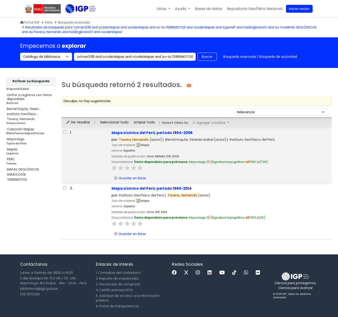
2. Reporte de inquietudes (117, 278)
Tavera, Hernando (21, 119)
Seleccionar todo (114, 122)
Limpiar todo (144, 122)
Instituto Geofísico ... (23, 114)
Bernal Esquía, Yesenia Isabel (195, 139)
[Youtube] (223, 272)
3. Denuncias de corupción (118, 284)
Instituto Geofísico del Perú (252, 139)
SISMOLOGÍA (16, 174)
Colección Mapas (20, 129)
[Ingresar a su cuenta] (299, 9)
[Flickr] (259, 272)
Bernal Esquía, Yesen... (24, 109)
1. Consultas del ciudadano (118, 272)
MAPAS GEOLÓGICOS (23, 169)
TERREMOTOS (17, 179)
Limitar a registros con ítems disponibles (29, 97)
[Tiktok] (235, 272)
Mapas (12, 149)
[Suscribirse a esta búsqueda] (188, 85)
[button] (163, 9)
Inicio (49, 22)
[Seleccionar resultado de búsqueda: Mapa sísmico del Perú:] (64, 132)
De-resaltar (78, 122)
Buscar (207, 56)
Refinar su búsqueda (30, 81)
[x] (187, 272)
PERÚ (10, 159)
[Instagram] (199, 272)
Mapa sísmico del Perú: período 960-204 (152, 188)
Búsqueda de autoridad (278, 56)
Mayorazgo (15, 139)
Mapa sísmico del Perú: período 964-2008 (152, 132)
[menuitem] (254, 9)
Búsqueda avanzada (239, 56)
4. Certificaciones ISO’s (114, 290)
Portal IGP (30, 22)
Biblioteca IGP (76, 18)
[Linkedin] (210, 272)
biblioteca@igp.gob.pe (39, 288)
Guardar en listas (130, 178)
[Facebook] (175, 272)
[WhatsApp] (247, 272)
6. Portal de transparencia (117, 306)
